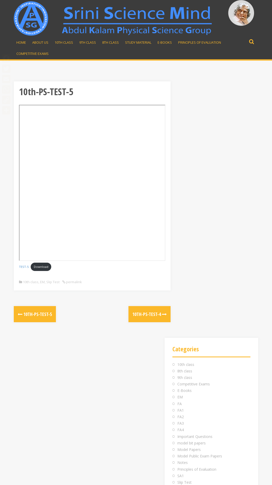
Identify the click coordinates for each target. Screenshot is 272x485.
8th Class (110, 42)
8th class (184, 114)
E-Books (165, 42)
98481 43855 (201, 378)
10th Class (64, 42)
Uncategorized (189, 245)
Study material (138, 42)
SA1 (180, 219)
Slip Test (53, 282)
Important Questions (194, 180)
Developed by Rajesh (236, 478)
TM (180, 239)
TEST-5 (24, 267)
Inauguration (112, 372)
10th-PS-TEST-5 (35, 314)
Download (41, 267)
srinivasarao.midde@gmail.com (217, 372)
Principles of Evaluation (199, 42)
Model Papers (189, 193)
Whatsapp (200, 385)
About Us (40, 42)
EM (42, 282)
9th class (184, 121)
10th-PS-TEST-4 (136, 314)
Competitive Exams (32, 53)
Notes (182, 206)
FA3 (180, 167)
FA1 (180, 153)
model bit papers (191, 186)
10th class (30, 282)
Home (21, 42)
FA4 (180, 173)
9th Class (87, 42)
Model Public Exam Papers (199, 199)
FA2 (180, 160)
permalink (73, 282)
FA (179, 147)
